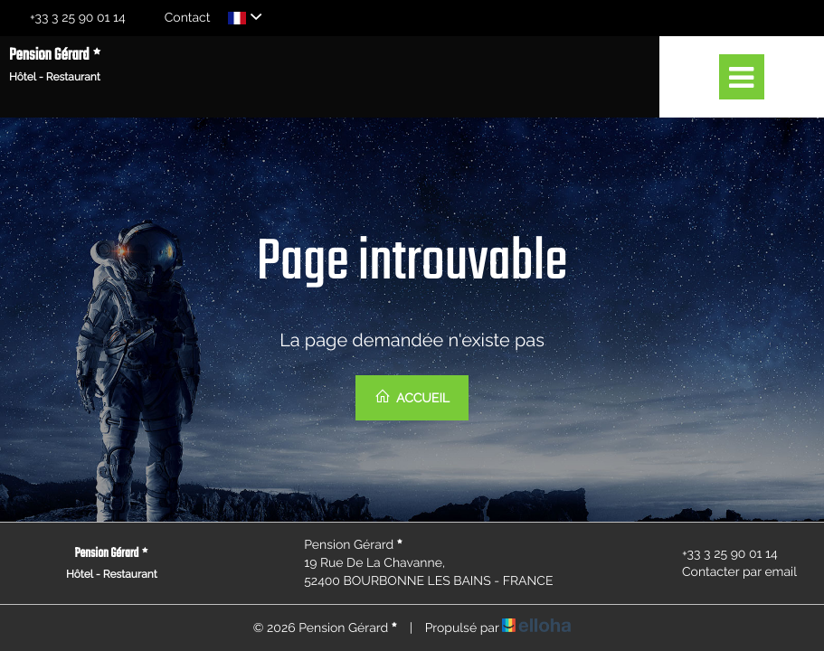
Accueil (412, 397)
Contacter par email (729, 572)
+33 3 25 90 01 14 (719, 554)
